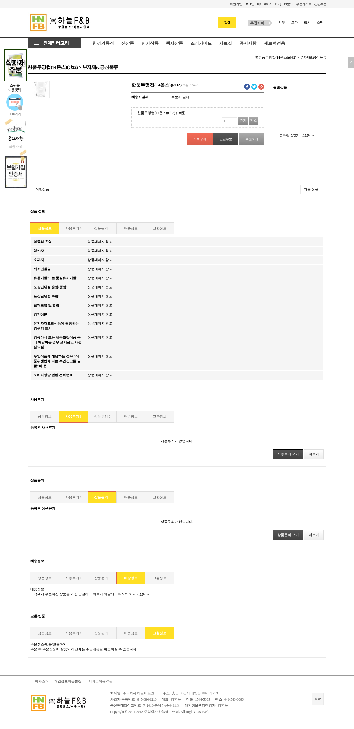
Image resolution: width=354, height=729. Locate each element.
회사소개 (41, 681)
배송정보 (131, 228)
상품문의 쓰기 (288, 535)
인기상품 (150, 43)
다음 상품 (311, 189)
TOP (317, 699)
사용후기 (73, 228)
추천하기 (251, 139)
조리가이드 (201, 43)
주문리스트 (303, 4)
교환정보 (159, 228)
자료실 (225, 43)
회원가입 (236, 4)
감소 (253, 121)
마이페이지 (264, 4)
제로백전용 (274, 43)
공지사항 (247, 43)
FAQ (278, 4)
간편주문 (320, 4)
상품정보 (45, 228)
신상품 (127, 43)
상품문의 (102, 228)
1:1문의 (288, 4)
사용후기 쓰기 (288, 454)
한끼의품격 (103, 43)
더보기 (314, 454)
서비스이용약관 (100, 681)
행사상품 (174, 43)
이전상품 (42, 189)
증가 (243, 121)
